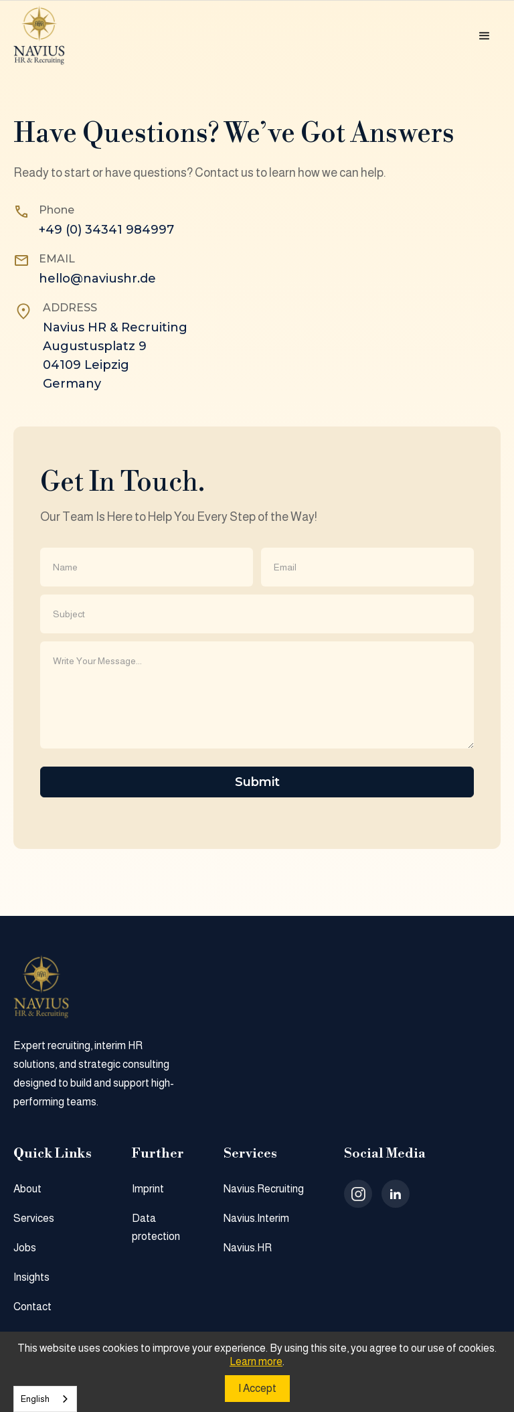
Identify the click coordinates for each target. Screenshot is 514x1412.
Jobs (24, 1247)
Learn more (256, 1361)
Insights (31, 1277)
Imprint (148, 1188)
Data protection (156, 1227)
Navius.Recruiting (264, 1188)
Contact (32, 1306)
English (35, 1399)
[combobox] (45, 1399)
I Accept (257, 1388)
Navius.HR (248, 1247)
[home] (50, 35)
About (27, 1188)
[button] (484, 36)
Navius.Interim (256, 1218)
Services (33, 1218)
